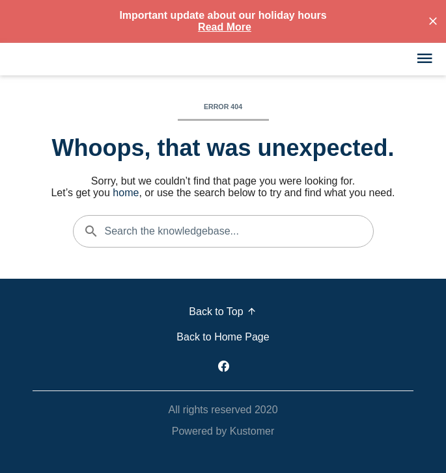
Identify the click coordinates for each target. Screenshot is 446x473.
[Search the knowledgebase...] (223, 231)
